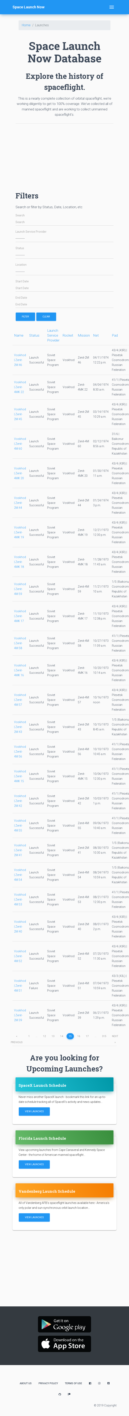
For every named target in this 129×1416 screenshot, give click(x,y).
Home (26, 25)
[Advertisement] (64, 155)
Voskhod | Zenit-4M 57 (20, 699)
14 (61, 1036)
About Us (26, 1383)
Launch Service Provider (31, 231)
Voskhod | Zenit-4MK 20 (20, 473)
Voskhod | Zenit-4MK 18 (20, 561)
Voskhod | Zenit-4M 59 (20, 589)
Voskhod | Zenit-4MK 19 (20, 532)
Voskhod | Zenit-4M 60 (20, 443)
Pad (115, 335)
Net (96, 335)
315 (104, 1036)
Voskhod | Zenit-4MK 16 (20, 670)
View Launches (34, 1111)
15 (70, 1036)
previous (16, 1037)
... (36, 1036)
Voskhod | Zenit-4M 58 (20, 643)
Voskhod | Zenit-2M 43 (20, 726)
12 (44, 1036)
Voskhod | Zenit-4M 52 (20, 956)
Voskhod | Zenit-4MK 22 (20, 387)
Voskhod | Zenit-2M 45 (20, 414)
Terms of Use (73, 1383)
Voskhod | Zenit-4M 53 (20, 899)
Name (18, 335)
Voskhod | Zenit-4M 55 (20, 825)
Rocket (68, 335)
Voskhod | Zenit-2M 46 (20, 360)
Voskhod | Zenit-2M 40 (20, 926)
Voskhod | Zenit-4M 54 (20, 874)
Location (21, 264)
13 (53, 1036)
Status (20, 248)
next (115, 1037)
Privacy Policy (48, 1383)
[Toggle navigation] (112, 7)
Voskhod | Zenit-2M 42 (20, 800)
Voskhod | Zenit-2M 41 (20, 850)
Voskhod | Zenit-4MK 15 (20, 776)
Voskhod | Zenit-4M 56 (20, 751)
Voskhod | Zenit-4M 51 (20, 985)
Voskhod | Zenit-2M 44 (20, 502)
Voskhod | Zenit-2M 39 (20, 1015)
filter (25, 316)
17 (87, 1036)
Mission (84, 335)
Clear (46, 316)
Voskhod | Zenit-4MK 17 (20, 616)
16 (78, 1036)
